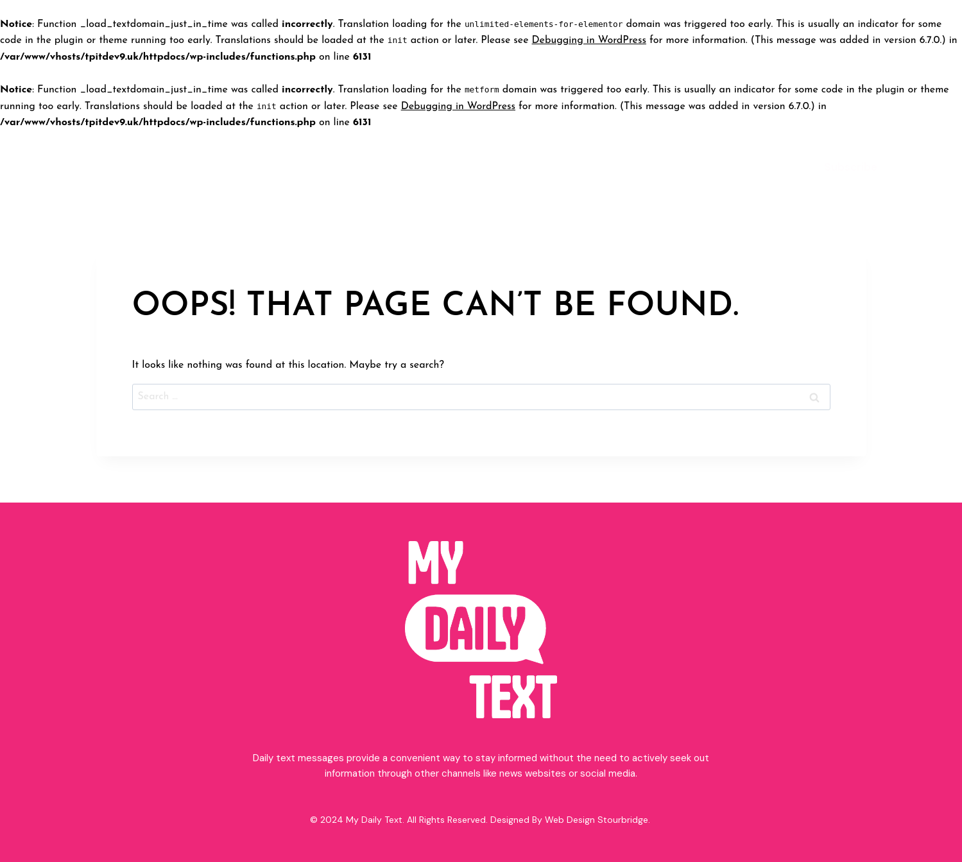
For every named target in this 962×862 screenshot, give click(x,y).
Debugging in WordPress (589, 40)
